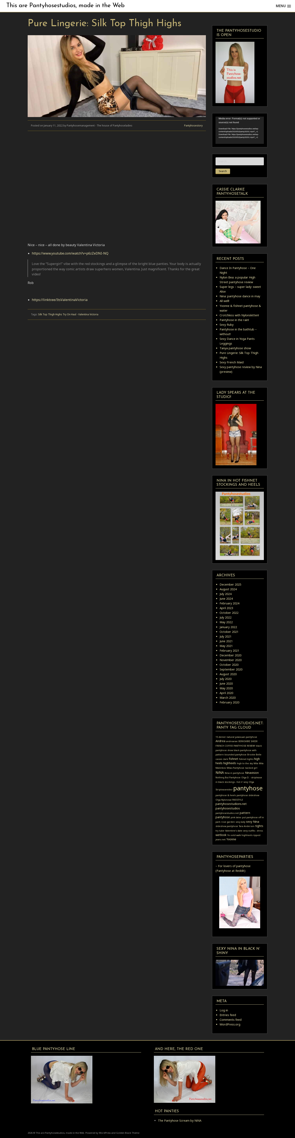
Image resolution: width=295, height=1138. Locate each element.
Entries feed (228, 1015)
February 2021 (229, 650)
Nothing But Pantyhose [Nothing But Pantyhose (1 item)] (228, 777)
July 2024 (225, 594)
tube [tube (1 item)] (221, 830)
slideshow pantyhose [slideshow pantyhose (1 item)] (227, 826)
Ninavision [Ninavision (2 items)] (252, 773)
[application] (240, 130)
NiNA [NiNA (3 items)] (220, 772)
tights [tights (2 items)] (259, 826)
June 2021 (226, 641)
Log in (224, 1010)
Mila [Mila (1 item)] (256, 763)
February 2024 (229, 603)
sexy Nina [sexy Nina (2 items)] (252, 822)
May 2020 (226, 688)
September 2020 (231, 669)
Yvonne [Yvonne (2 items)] (231, 839)
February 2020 (229, 702)
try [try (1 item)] (217, 830)
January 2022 (228, 627)
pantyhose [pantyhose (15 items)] (248, 788)
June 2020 (226, 683)
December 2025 (230, 584)
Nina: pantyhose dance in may (240, 296)
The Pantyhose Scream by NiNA (179, 1120)
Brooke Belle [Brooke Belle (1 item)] (254, 754)
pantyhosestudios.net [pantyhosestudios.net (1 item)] (227, 813)
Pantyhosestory (193, 125)
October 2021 (229, 632)
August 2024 (228, 589)
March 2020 (228, 698)
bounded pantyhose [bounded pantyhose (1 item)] (235, 754)
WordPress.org (230, 1024)
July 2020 (225, 679)
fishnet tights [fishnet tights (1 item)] (246, 759)
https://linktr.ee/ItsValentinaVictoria (59, 299)
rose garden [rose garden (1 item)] (228, 821)
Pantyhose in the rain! (234, 320)
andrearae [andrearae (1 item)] (232, 741)
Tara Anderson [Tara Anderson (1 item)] (246, 826)
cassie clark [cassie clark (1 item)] (222, 759)
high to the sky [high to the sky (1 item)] (245, 763)
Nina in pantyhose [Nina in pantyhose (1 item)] (234, 773)
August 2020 (228, 674)
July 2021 (225, 636)
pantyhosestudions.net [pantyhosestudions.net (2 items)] (231, 804)
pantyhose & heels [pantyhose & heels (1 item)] (226, 795)
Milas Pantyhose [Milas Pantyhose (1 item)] (235, 767)
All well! (224, 301)
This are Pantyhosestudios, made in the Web (65, 5)
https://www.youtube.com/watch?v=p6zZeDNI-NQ (70, 253)
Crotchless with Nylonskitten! (239, 315)
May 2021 (226, 646)
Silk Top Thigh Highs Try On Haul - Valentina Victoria (68, 314)
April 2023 (226, 608)
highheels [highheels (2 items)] (229, 763)
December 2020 (230, 655)
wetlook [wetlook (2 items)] (221, 835)
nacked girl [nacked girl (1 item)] (251, 767)
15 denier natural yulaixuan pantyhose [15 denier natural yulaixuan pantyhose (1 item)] (236, 737)
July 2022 (225, 617)
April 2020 (226, 693)
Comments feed (231, 1020)
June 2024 (226, 599)
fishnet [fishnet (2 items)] (233, 759)
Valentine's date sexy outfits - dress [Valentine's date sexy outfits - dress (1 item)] (244, 830)
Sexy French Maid (232, 362)
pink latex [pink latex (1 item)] (236, 817)
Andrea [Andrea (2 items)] (220, 741)
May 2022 (226, 622)
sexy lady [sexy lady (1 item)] (240, 821)
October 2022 (229, 613)
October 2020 (229, 665)
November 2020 (231, 660)
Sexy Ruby (227, 325)
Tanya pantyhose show (235, 348)
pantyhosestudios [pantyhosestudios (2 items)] (228, 808)
